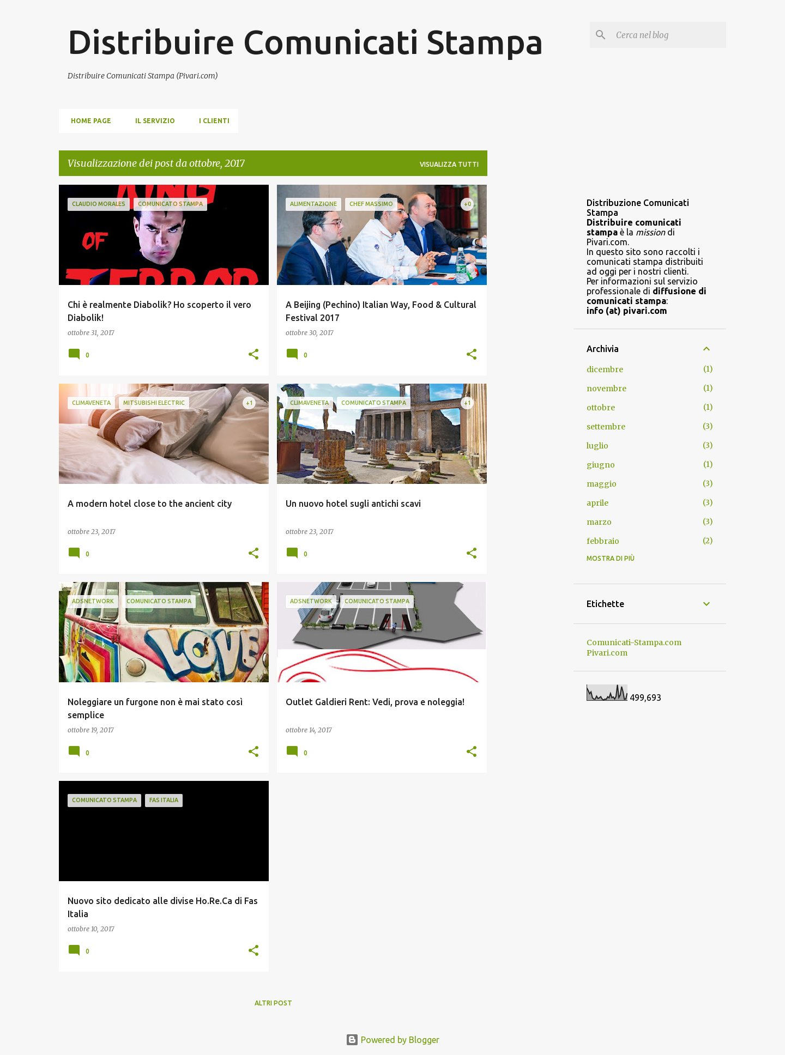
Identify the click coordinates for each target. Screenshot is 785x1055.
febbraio (603, 541)
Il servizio (152, 120)
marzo (599, 522)
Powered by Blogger (392, 1040)
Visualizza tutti (449, 164)
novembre (606, 388)
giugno (601, 465)
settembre (606, 427)
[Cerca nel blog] (669, 35)
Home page (88, 120)
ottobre (601, 408)
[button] (253, 355)
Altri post (273, 1003)
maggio (602, 484)
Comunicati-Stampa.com (634, 642)
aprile (597, 503)
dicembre (605, 369)
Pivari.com (607, 653)
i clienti (211, 120)
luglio (597, 446)
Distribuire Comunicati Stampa (306, 41)
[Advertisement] (530, 348)
